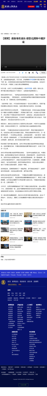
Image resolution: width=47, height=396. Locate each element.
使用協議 (29, 367)
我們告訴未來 (32, 334)
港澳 (16, 293)
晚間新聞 (10, 313)
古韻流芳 (29, 311)
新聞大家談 (20, 307)
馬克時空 (19, 325)
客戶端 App (11, 369)
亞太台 (40, 272)
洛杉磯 (18, 272)
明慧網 (14, 374)
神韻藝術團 (11, 372)
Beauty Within (15, 344)
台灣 (16, 295)
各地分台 (13, 1)
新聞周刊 (10, 317)
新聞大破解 (20, 317)
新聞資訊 (6, 33)
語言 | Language (28, 1)
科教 (20, 295)
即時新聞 (22, 298)
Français (13, 275)
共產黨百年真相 (33, 338)
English (7, 275)
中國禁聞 (10, 311)
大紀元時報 (18, 372)
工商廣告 (31, 360)
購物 (20, 284)
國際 (9, 293)
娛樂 (24, 293)
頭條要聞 (10, 298)
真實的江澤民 (32, 346)
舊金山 (35, 272)
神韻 (4, 1)
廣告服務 (42, 367)
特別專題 (32, 332)
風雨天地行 (32, 350)
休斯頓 (27, 272)
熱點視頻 (16, 298)
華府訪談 (10, 319)
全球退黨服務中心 (6, 374)
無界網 (24, 374)
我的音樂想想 (15, 354)
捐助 (45, 1)
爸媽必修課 (29, 317)
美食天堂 (14, 340)
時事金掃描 (20, 311)
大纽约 (8, 272)
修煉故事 (31, 358)
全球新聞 (10, 307)
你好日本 (14, 336)
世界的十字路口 (21, 323)
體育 (24, 295)
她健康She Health (40, 309)
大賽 (8, 1)
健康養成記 (39, 313)
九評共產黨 (32, 344)
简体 (21, 1)
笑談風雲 (29, 309)
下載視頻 (43, 72)
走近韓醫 (38, 317)
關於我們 (10, 367)
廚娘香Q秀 (14, 348)
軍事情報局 (20, 319)
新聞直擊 (10, 315)
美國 (9, 295)
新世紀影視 (31, 374)
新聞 (9, 290)
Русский (19, 275)
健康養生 (39, 305)
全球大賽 (16, 300)
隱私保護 (23, 367)
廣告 (41, 1)
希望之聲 (32, 372)
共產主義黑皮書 (33, 352)
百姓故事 (31, 354)
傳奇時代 (31, 336)
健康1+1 (38, 307)
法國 (31, 272)
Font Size (33, 72)
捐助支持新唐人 (12, 284)
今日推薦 (28, 298)
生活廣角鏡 (14, 334)
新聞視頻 (11, 305)
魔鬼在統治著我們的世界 (35, 342)
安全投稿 (36, 367)
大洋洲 (22, 272)
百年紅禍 (31, 348)
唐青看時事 (20, 321)
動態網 (19, 374)
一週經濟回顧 (11, 321)
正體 (18, 1)
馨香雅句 (29, 313)
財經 (15, 33)
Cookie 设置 (23, 384)
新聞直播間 (31, 6)
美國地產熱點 (30, 321)
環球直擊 (10, 309)
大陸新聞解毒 (20, 327)
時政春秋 (19, 313)
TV (37, 6)
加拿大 (13, 272)
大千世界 (14, 346)
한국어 (29, 275)
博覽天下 (34, 298)
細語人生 (19, 329)
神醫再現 (38, 315)
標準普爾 (32, 79)
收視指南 (17, 367)
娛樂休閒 (15, 332)
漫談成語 (29, 315)
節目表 (29, 281)
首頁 (2, 33)
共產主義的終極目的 (34, 340)
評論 (12, 293)
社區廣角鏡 (11, 323)
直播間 (36, 281)
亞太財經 (10, 327)
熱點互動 (19, 309)
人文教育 (30, 305)
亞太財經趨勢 (11, 325)
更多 (37, 374)
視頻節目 (23, 281)
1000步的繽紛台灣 (16, 351)
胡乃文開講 (39, 311)
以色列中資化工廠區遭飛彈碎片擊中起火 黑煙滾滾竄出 (16, 230)
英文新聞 (36, 1)
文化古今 (29, 319)
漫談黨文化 (32, 356)
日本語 (24, 275)
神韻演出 (10, 300)
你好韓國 (14, 338)
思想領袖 (19, 315)
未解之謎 (29, 307)
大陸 (11, 33)
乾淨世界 (25, 372)
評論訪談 (20, 305)
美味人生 (14, 342)
